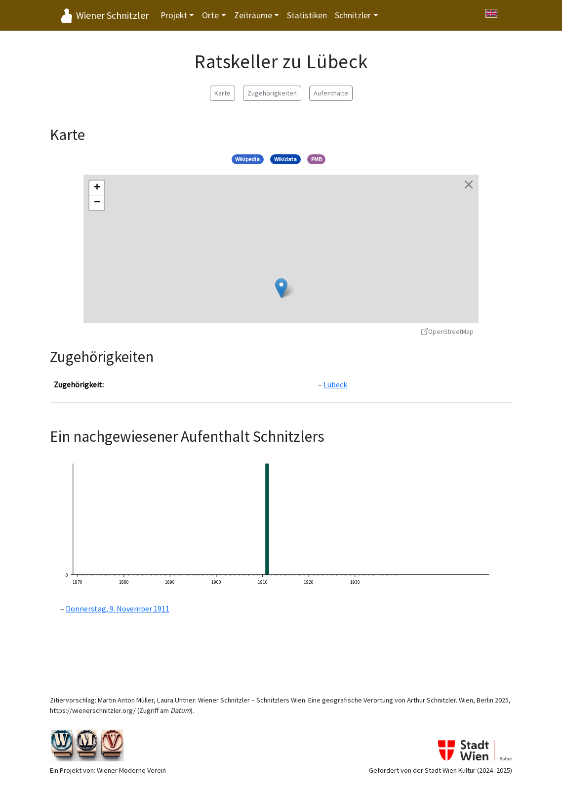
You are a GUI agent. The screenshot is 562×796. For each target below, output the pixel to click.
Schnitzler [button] (353, 15)
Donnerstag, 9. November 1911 (117, 608)
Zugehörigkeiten (272, 93)
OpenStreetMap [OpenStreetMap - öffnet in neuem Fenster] (447, 332)
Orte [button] (210, 15)
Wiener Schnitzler (112, 15)
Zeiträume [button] (253, 15)
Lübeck (335, 384)
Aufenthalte (331, 93)
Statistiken (307, 15)
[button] (281, 288)
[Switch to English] (491, 13)
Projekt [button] (174, 15)
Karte (222, 93)
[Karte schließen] (469, 184)
